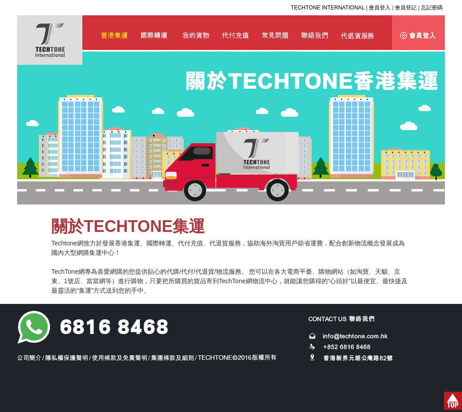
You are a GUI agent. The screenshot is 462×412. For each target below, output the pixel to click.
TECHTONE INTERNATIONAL (328, 8)
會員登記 (406, 8)
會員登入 (379, 8)
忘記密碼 (432, 8)
